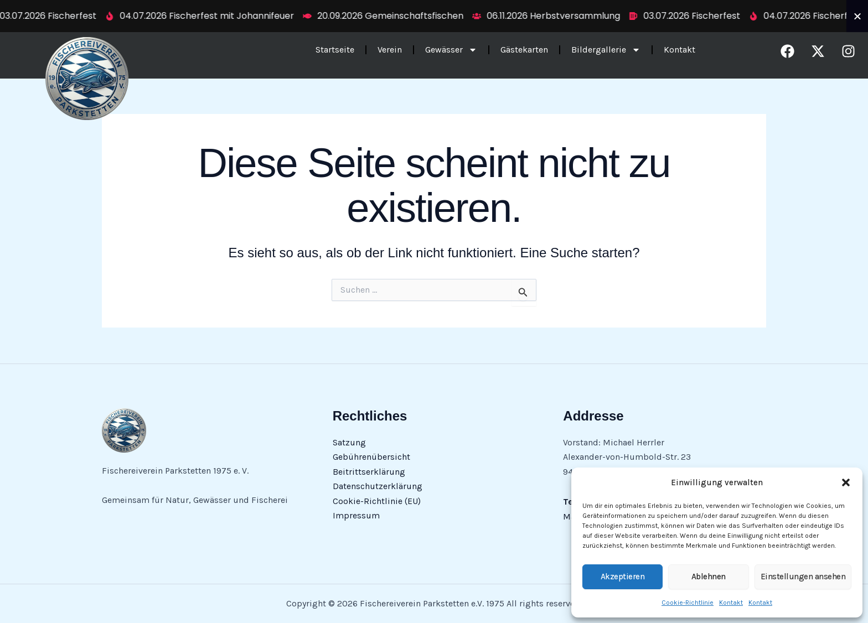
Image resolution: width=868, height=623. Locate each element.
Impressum (356, 515)
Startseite (335, 50)
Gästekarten (524, 50)
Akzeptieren (623, 577)
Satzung (349, 442)
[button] (845, 482)
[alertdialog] (434, 16)
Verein (390, 50)
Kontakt (731, 602)
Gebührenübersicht (371, 456)
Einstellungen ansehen (803, 577)
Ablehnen (708, 577)
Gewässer (451, 50)
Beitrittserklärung (369, 471)
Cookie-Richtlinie (688, 602)
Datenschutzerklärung (377, 486)
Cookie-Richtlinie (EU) (377, 501)
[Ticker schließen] (857, 16)
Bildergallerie (605, 50)
